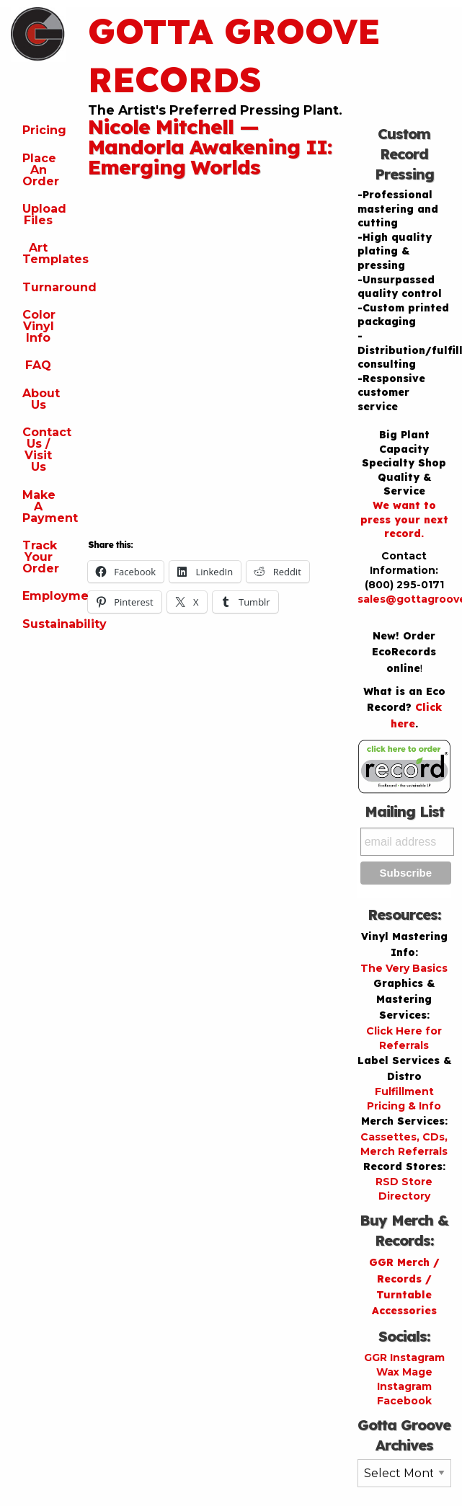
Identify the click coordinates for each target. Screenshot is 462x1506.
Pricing (44, 130)
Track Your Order (40, 557)
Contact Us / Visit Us (44, 449)
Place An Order (40, 169)
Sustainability (44, 624)
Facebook (404, 1400)
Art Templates (44, 253)
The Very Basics (404, 968)
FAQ (38, 365)
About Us (41, 399)
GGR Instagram (404, 1357)
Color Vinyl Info (38, 326)
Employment (44, 596)
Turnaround (44, 287)
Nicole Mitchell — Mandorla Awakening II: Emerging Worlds (210, 147)
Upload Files (44, 214)
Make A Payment (44, 506)
